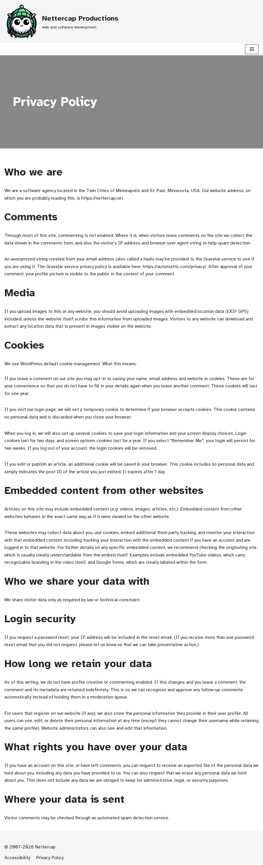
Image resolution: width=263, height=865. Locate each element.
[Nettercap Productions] (61, 21)
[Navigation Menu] (252, 49)
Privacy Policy (50, 859)
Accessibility (17, 859)
